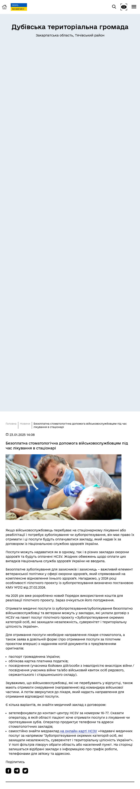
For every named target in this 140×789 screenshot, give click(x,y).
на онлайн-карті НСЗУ (78, 731)
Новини (25, 423)
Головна (11, 423)
